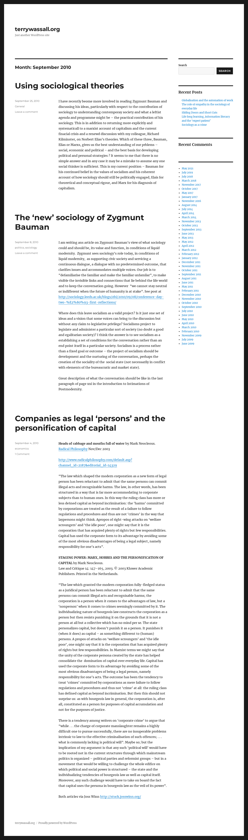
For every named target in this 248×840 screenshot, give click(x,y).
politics (19, 247)
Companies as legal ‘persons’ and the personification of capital (90, 423)
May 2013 (187, 237)
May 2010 (187, 319)
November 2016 (191, 201)
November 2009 (192, 335)
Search (182, 65)
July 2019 (187, 172)
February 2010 (190, 331)
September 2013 (191, 229)
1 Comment (22, 454)
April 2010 (188, 323)
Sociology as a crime (194, 124)
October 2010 (190, 303)
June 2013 (188, 233)
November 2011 (191, 266)
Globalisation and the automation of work (207, 100)
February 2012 (190, 254)
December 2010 (191, 294)
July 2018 (187, 176)
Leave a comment (26, 111)
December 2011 (191, 262)
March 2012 (189, 250)
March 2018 (189, 180)
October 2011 (189, 270)
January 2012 (190, 258)
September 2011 (191, 274)
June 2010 (188, 315)
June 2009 (188, 343)
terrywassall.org (37, 29)
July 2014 (187, 209)
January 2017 (190, 197)
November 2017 (191, 184)
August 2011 (189, 278)
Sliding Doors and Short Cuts (199, 112)
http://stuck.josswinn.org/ (120, 796)
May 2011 (187, 286)
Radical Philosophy (73, 449)
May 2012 (187, 241)
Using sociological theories (69, 85)
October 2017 (190, 189)
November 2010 (191, 298)
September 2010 (192, 307)
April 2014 (188, 213)
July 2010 (187, 311)
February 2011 (190, 290)
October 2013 (190, 225)
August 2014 (189, 205)
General (20, 106)
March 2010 (189, 327)
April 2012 (188, 246)
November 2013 (191, 221)
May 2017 (187, 193)
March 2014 (189, 217)
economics (22, 448)
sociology (31, 247)
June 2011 (187, 282)
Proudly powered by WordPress (57, 823)
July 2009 (187, 339)
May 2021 (187, 168)
